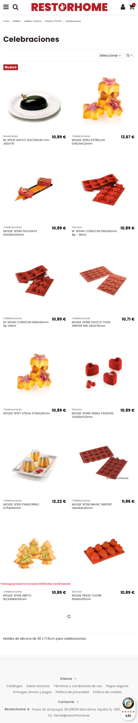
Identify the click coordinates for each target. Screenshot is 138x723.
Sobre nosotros (38, 686)
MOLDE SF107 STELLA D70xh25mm (26, 413)
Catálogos (14, 686)
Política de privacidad (72, 692)
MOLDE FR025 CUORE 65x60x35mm (87, 597)
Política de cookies (107, 692)
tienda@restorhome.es (71, 715)
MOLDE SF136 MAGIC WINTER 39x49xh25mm (92, 506)
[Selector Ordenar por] (110, 56)
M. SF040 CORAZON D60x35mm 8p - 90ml (94, 233)
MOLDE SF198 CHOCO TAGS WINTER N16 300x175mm (91, 324)
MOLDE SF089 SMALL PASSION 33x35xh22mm (92, 415)
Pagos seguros (117, 686)
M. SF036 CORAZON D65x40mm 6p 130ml (26, 324)
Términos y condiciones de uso (78, 686)
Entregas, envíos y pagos (32, 692)
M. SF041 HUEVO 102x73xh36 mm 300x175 (26, 142)
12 (129, 55)
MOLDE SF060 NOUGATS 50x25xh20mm (20, 233)
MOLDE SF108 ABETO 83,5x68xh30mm (17, 597)
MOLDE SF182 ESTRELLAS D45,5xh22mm (88, 142)
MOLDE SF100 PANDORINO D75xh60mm (21, 506)
